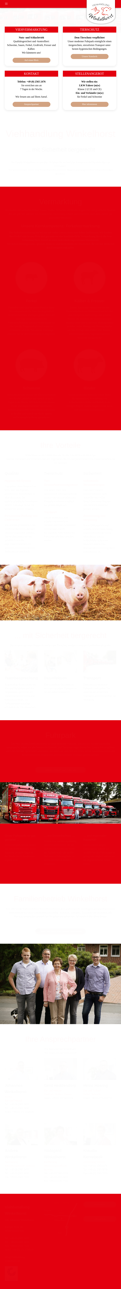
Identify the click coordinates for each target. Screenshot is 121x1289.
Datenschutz (99, 1219)
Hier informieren (89, 104)
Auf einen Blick (31, 60)
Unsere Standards (89, 56)
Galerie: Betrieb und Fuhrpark (60, 770)
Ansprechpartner (31, 104)
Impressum (100, 1204)
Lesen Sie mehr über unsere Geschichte (60, 931)
